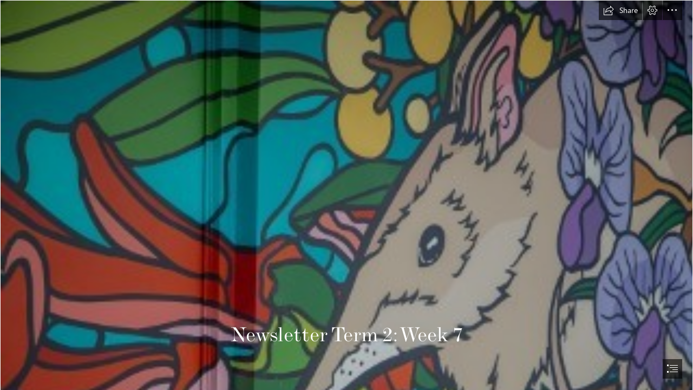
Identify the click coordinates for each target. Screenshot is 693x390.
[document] (346, 195)
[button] (620, 10)
